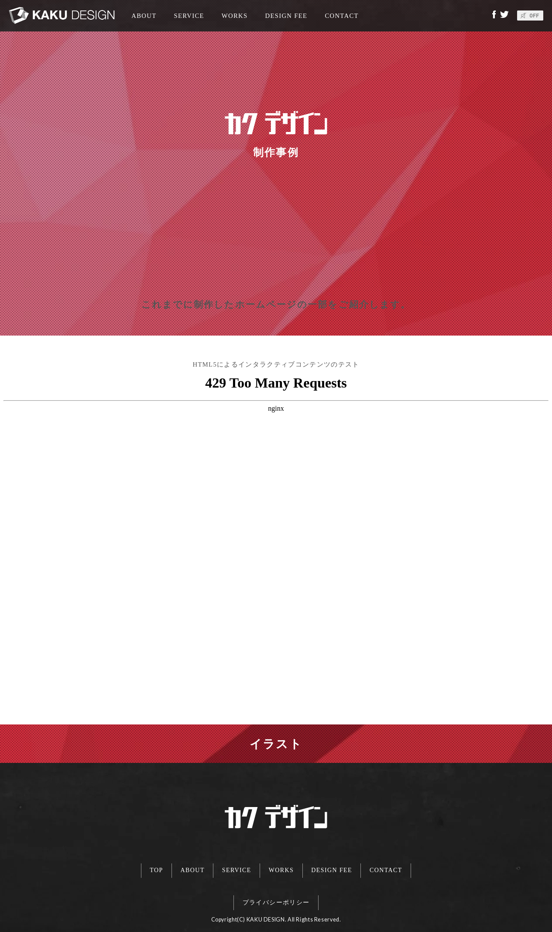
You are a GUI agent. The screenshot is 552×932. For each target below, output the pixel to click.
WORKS (235, 15)
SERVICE (189, 15)
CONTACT (341, 15)
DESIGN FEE (286, 15)
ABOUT (140, 15)
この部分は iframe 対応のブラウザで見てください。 (276, 546)
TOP (144, 869)
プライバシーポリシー (276, 898)
